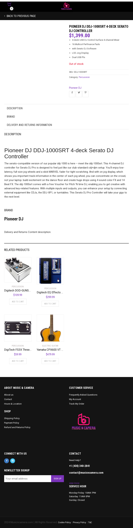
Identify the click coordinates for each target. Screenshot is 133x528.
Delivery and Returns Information (29, 125)
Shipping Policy (12, 418)
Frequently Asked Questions (83, 394)
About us (8, 394)
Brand (11, 116)
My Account (75, 399)
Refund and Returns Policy (17, 427)
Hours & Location (13, 403)
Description (15, 108)
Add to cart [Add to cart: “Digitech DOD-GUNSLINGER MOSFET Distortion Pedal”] (18, 301)
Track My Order (76, 403)
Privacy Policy (79, 522)
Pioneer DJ (75, 87)
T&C (90, 522)
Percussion (84, 77)
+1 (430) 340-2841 (79, 466)
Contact (8, 399)
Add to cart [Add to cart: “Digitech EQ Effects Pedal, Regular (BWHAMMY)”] (50, 303)
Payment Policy (11, 422)
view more (74, 483)
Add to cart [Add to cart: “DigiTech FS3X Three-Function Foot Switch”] (18, 361)
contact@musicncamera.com (86, 472)
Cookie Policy (64, 522)
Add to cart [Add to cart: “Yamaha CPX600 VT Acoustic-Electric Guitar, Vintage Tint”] (50, 361)
